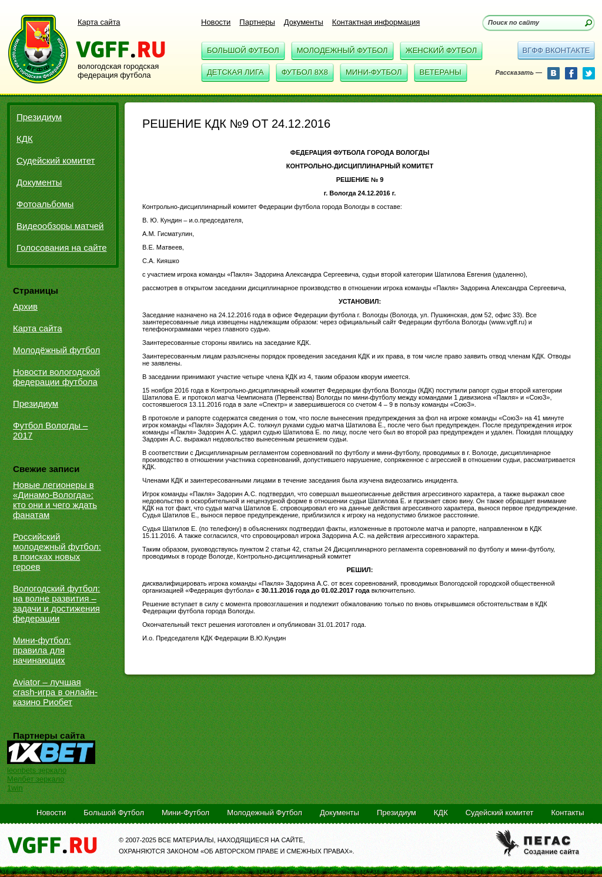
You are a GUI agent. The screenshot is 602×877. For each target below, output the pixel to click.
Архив (25, 306)
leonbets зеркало (36, 770)
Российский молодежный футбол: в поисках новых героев (57, 551)
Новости (215, 22)
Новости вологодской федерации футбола (56, 377)
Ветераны (440, 72)
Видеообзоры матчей (60, 226)
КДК (24, 139)
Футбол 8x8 (305, 72)
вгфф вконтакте (556, 50)
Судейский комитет (55, 160)
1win (15, 787)
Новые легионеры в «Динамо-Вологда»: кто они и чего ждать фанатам (55, 500)
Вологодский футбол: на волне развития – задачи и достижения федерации (56, 603)
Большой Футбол (243, 50)
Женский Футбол (441, 50)
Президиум (39, 117)
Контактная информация (376, 22)
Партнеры (257, 22)
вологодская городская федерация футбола (118, 70)
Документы (303, 22)
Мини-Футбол (374, 72)
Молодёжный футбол (56, 350)
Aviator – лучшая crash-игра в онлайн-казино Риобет (55, 692)
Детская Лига (235, 72)
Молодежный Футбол (342, 50)
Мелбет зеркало (35, 779)
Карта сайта (99, 22)
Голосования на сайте (61, 247)
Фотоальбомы (44, 204)
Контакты (567, 812)
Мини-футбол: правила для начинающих (42, 650)
